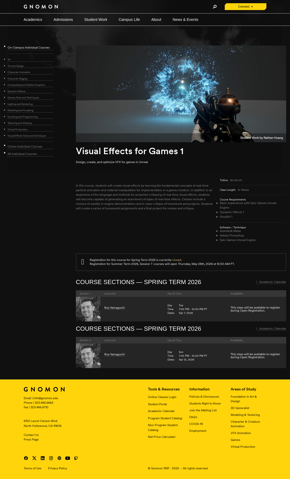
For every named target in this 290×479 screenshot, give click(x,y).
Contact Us (31, 435)
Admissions (63, 19)
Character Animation (19, 72)
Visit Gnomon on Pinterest (59, 458)
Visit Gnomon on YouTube (68, 458)
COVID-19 (196, 424)
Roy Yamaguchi (114, 307)
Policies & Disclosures (204, 396)
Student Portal (157, 404)
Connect (244, 6)
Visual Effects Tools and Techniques (27, 135)
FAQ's (193, 417)
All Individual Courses (22, 154)
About (156, 19)
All (9, 59)
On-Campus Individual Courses (29, 47)
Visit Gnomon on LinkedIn (43, 458)
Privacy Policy (57, 468)
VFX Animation (241, 433)
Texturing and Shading (20, 123)
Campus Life (129, 19)
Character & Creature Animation (245, 424)
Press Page (31, 439)
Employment (197, 431)
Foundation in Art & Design (244, 399)
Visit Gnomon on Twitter (34, 458)
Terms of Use (32, 468)
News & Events (185, 19)
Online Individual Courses (25, 146)
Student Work (95, 19)
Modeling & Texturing (245, 415)
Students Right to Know (205, 403)
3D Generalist (240, 408)
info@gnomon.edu (45, 398)
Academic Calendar (271, 282)
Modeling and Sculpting (20, 110)
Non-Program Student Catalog (163, 427)
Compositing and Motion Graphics (26, 84)
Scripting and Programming (23, 116)
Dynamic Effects (16, 91)
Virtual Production (17, 129)
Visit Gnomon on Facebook (26, 458)
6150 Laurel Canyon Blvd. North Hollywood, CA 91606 (42, 423)
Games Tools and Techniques (23, 97)
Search (215, 6)
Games (235, 440)
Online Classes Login (162, 397)
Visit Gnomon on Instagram (51, 458)
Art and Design (16, 65)
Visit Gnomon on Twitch (76, 458)
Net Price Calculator (162, 437)
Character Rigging (17, 78)
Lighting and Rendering (20, 104)
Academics (33, 19)
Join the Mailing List (203, 410)
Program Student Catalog (165, 418)
